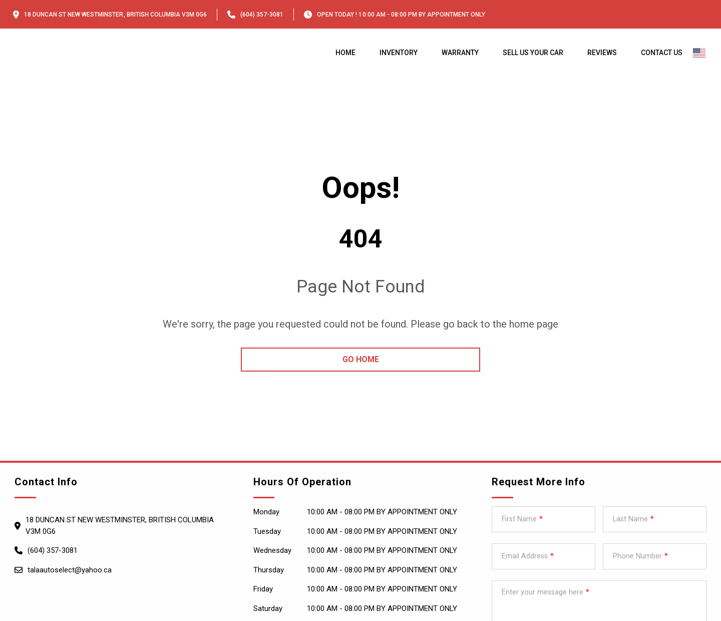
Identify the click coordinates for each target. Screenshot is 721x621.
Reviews (602, 53)
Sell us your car (533, 53)
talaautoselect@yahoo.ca (70, 569)
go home (360, 359)
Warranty (460, 53)
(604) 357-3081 (261, 14)
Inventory (399, 53)
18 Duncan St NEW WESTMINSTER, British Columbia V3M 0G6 (115, 14)
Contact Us (661, 53)
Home (345, 53)
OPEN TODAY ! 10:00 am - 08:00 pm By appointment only (401, 14)
